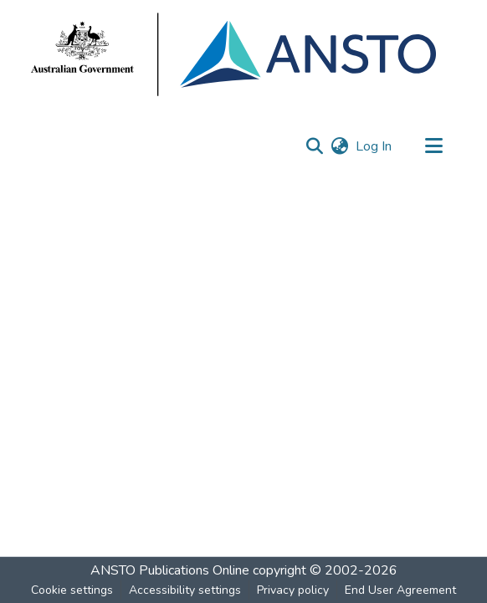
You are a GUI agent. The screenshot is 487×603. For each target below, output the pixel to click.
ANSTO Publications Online (169, 570)
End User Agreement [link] (400, 590)
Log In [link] (374, 146)
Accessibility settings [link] (185, 590)
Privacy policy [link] (293, 590)
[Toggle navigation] (433, 146)
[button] (314, 146)
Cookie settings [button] (72, 590)
